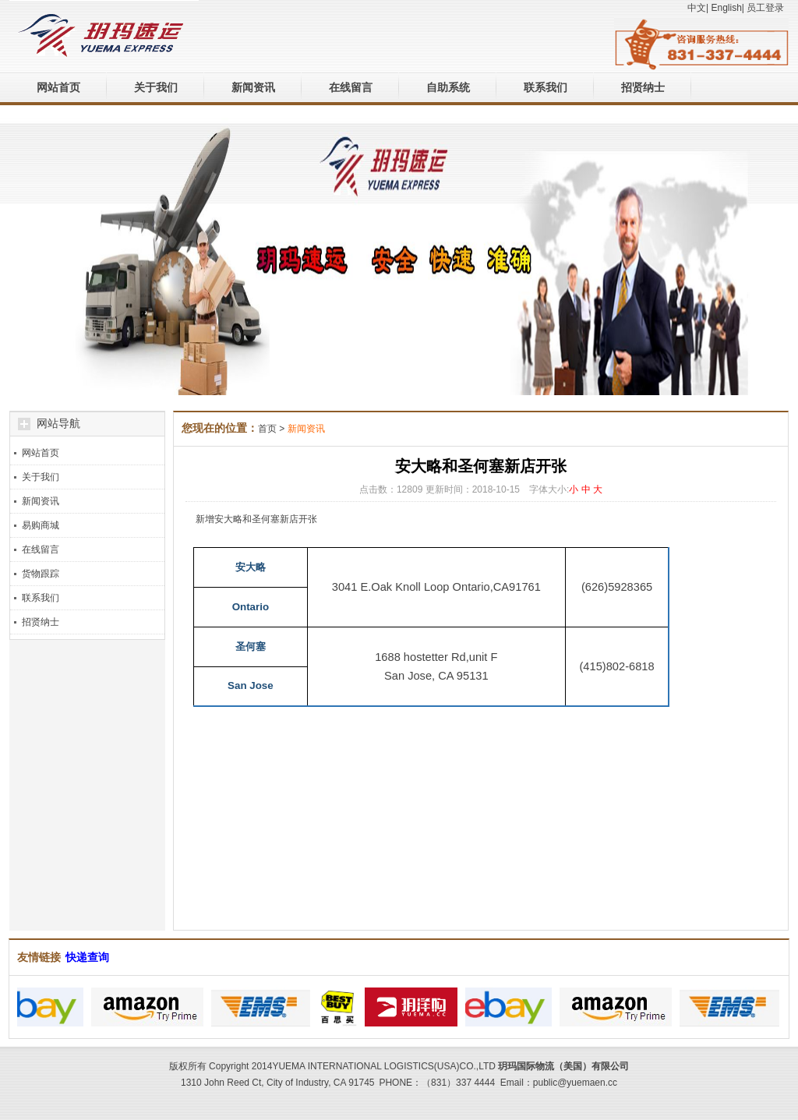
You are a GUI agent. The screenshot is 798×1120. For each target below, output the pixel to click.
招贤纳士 (643, 87)
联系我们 (545, 87)
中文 (696, 7)
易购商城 (40, 525)
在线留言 (351, 87)
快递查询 (87, 957)
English (726, 7)
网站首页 (58, 87)
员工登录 (765, 7)
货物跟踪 (40, 573)
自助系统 (448, 87)
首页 (267, 428)
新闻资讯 (253, 87)
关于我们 (156, 87)
